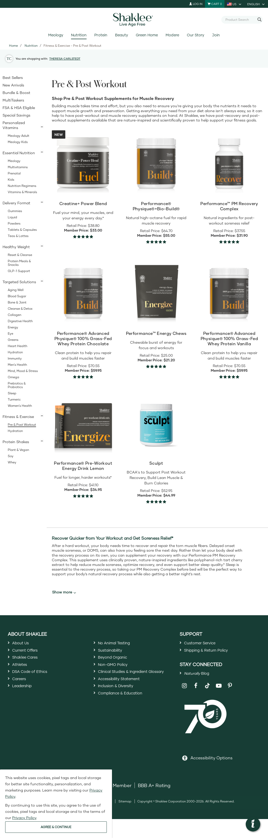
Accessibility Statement (124, 699)
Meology (55, 35)
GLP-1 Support (19, 271)
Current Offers (28, 653)
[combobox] (240, 19)
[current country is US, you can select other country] (234, 4)
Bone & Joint (17, 302)
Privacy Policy (24, 817)
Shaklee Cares (28, 663)
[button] (253, 824)
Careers (21, 691)
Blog (200, 679)
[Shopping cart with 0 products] (214, 4)
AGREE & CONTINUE (56, 827)
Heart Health (17, 346)
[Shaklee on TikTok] (207, 689)
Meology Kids (18, 142)
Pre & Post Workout (22, 425)
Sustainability (113, 653)
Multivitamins (18, 167)
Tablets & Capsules (22, 230)
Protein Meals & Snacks (19, 263)
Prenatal (14, 173)
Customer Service (204, 644)
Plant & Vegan (18, 450)
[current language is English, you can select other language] (256, 4)
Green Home (147, 35)
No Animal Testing (118, 644)
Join (216, 35)
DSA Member (116, 792)
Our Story (195, 35)
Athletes (21, 672)
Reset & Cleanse (20, 255)
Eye (10, 333)
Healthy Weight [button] (16, 247)
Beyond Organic (116, 663)
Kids (11, 179)
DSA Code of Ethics (34, 682)
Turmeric (14, 399)
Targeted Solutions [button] (19, 282)
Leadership (25, 700)
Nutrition (79, 35)
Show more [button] (64, 592)
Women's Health (20, 406)
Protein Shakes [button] (16, 442)
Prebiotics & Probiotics (17, 385)
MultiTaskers (13, 100)
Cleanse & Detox (20, 308)
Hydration (15, 352)
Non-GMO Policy (116, 672)
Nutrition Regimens (22, 186)
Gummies (15, 211)
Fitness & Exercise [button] (18, 416)
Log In (195, 3)
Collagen (14, 315)
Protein (100, 35)
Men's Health (17, 365)
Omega (13, 377)
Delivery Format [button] (16, 203)
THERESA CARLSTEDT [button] (64, 58)
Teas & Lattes (18, 236)
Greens (13, 340)
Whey (12, 462)
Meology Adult (18, 136)
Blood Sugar (17, 296)
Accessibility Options (211, 764)
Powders (14, 223)
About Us (22, 644)
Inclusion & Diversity (120, 709)
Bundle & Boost (16, 92)
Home (13, 46)
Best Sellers (13, 77)
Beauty (121, 35)
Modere (172, 35)
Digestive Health (20, 321)
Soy (10, 456)
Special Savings (16, 115)
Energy (13, 327)
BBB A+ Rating (154, 792)
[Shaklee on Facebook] (196, 692)
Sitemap (124, 808)
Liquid (12, 217)
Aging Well (16, 290)
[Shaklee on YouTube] (219, 692)
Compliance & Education (126, 718)
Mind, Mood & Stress (23, 371)
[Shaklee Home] (134, 19)
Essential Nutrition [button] (19, 153)
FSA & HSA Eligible (19, 107)
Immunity (15, 358)
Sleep (12, 393)
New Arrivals (13, 85)
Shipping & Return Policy (211, 653)
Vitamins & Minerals (22, 192)
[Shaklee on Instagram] (185, 692)
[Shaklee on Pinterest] (230, 692)
